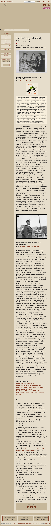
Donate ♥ (47, 8)
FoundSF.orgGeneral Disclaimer (25, 518)
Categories (6, 33)
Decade (5, 29)
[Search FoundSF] (29, 2)
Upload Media (6, 56)
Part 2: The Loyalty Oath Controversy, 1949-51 (29, 385)
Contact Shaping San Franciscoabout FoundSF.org (41, 518)
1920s (6, 38)
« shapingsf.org (4, 4)
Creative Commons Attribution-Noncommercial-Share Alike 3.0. (26, 523)
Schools (6, 46)
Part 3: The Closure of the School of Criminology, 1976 (31, 387)
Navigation (9, 1)
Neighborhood (11, 29)
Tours (25, 29)
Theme (21, 29)
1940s (6, 41)
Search (37, 1)
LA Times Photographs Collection (29, 246)
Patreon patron (6, 64)
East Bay (6, 35)
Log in (49, 1)
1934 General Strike (6, 43)
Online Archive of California (28, 81)
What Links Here (6, 49)
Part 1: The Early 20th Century (25, 383)
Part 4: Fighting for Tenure (24, 389)
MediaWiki (47, 523)
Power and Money (6, 45)
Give (27, 29)
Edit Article (6, 55)
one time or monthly (6, 61)
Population (17, 29)
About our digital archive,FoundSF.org (10, 518)
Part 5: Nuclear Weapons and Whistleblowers (29, 391)
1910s (6, 36)
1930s (6, 40)
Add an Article (6, 53)
